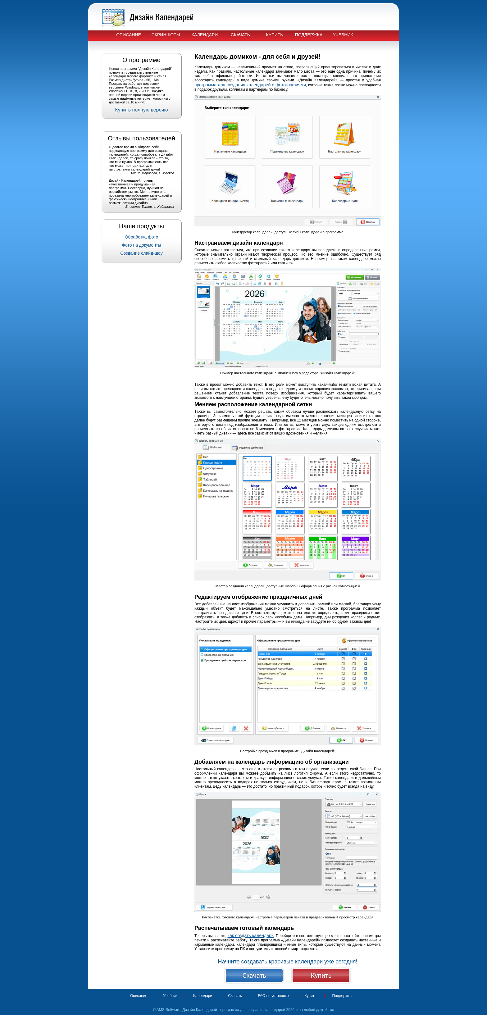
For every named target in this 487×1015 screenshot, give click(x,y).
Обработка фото (141, 236)
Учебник (343, 34)
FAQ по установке (273, 996)
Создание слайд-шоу (141, 253)
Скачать (240, 34)
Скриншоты (166, 34)
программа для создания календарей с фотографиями (250, 84)
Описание (128, 34)
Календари (205, 34)
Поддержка (309, 34)
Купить (274, 34)
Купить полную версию (141, 109)
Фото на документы (141, 245)
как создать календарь (251, 935)
